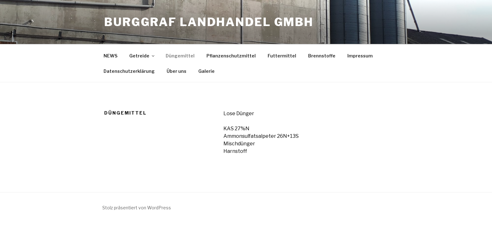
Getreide (142, 55)
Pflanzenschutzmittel (231, 55)
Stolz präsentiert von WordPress (136, 207)
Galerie (206, 71)
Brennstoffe (321, 55)
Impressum (360, 55)
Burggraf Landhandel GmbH (208, 22)
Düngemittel (180, 55)
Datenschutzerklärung (129, 71)
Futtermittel (282, 55)
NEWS (110, 55)
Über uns (176, 71)
